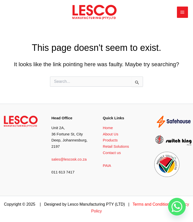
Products (110, 140)
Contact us (112, 153)
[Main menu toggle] (182, 12)
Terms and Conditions (152, 204)
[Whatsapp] (177, 207)
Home (108, 128)
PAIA (107, 165)
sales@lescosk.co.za (69, 159)
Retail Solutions (116, 146)
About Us (110, 134)
